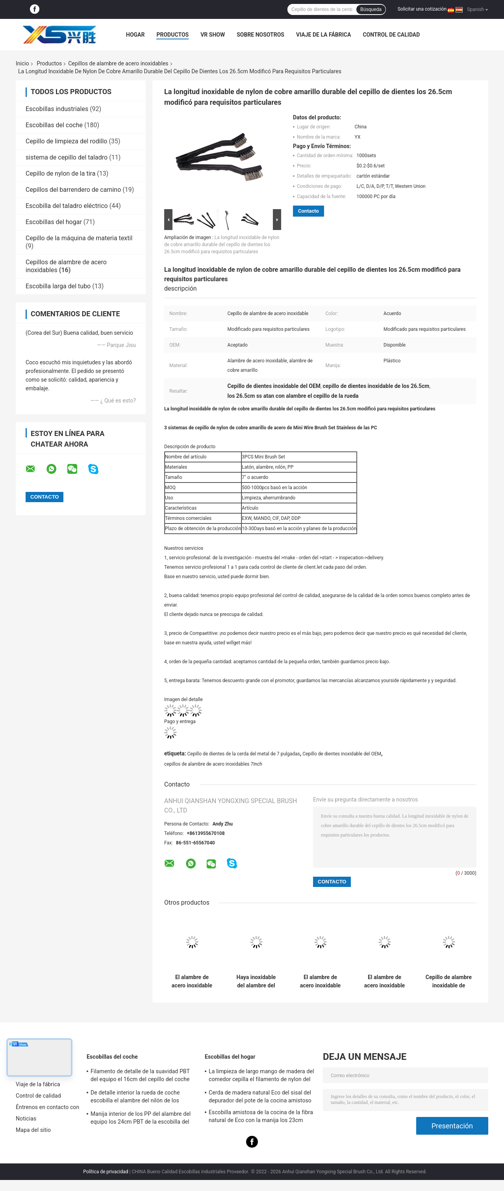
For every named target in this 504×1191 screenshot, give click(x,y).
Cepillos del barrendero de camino (73, 189)
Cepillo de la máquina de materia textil (79, 238)
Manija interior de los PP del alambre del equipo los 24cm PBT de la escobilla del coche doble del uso (141, 1119)
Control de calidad (391, 35)
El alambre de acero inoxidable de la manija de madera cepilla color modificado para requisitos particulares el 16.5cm (192, 981)
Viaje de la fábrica (323, 35)
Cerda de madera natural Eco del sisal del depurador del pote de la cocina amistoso (260, 1096)
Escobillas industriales (57, 109)
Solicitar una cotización (422, 9)
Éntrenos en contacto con (47, 1107)
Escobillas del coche (54, 125)
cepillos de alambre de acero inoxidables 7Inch (213, 764)
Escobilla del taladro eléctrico (67, 206)
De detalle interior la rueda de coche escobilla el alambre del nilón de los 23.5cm (135, 1097)
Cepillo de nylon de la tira (60, 173)
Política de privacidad (105, 1171)
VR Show (212, 35)
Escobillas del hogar (54, 222)
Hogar (135, 35)
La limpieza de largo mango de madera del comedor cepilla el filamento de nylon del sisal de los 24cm (261, 1076)
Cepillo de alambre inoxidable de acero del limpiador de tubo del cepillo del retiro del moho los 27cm (448, 981)
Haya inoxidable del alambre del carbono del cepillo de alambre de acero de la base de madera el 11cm (256, 981)
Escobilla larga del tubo (58, 286)
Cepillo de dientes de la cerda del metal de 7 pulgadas (243, 754)
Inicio (22, 63)
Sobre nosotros (260, 35)
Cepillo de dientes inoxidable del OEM (341, 754)
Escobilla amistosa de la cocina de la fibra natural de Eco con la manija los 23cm (261, 1116)
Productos (172, 35)
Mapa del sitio (33, 1130)
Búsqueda (371, 9)
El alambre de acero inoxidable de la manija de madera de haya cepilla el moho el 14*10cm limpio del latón (320, 981)
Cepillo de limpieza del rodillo (66, 141)
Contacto (308, 211)
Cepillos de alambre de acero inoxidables (118, 63)
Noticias (26, 1118)
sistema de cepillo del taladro (66, 157)
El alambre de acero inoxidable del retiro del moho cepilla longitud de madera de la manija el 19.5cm (384, 981)
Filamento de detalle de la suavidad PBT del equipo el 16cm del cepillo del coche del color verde (140, 1076)
